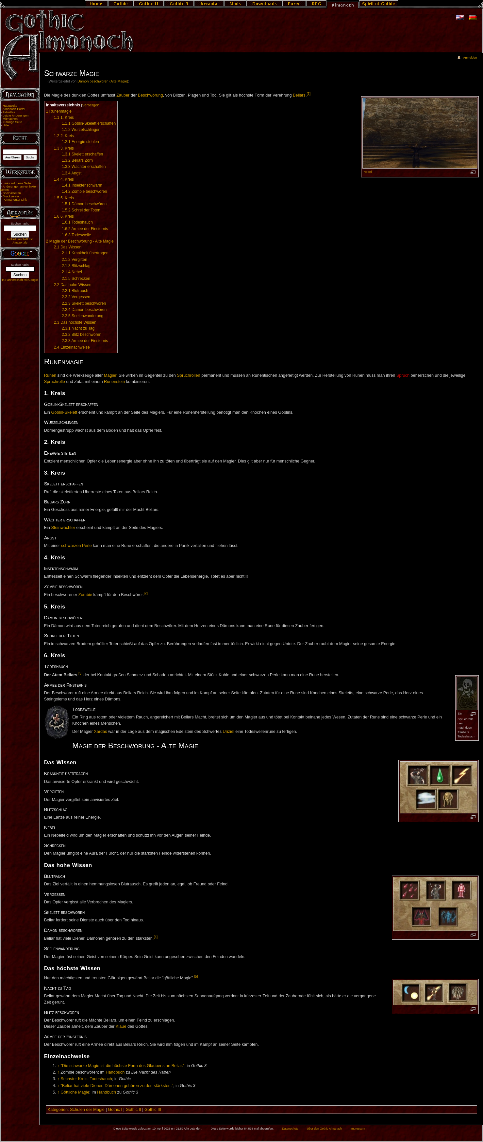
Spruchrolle (54, 381)
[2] (146, 593)
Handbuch (115, 1072)
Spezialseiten (12, 193)
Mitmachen (10, 118)
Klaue (121, 1026)
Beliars (299, 95)
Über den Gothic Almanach (324, 1128)
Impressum (357, 1128)
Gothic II (133, 1109)
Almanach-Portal (14, 109)
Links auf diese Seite (17, 183)
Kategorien (58, 1109)
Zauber (122, 95)
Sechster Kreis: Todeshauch (86, 1079)
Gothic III (152, 1109)
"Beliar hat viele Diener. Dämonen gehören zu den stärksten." (116, 1085)
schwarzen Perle (76, 545)
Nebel (367, 171)
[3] (80, 673)
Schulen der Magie (87, 1109)
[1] (308, 94)
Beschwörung (150, 95)
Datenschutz (290, 1128)
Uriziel (228, 731)
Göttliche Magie (74, 1092)
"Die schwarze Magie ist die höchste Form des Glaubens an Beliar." (122, 1065)
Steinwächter (63, 527)
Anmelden (470, 57)
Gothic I (115, 1109)
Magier (110, 375)
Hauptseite (10, 105)
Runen (50, 375)
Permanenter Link (15, 199)
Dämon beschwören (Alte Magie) (102, 81)
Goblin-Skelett (64, 412)
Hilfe (6, 125)
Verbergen (90, 105)
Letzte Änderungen (15, 115)
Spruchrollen (188, 375)
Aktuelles (9, 112)
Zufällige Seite (12, 122)
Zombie (85, 595)
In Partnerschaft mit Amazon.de (20, 241)
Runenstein (114, 381)
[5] (196, 976)
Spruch (402, 375)
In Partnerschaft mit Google (20, 279)
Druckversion (11, 196)
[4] (156, 937)
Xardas (100, 731)
